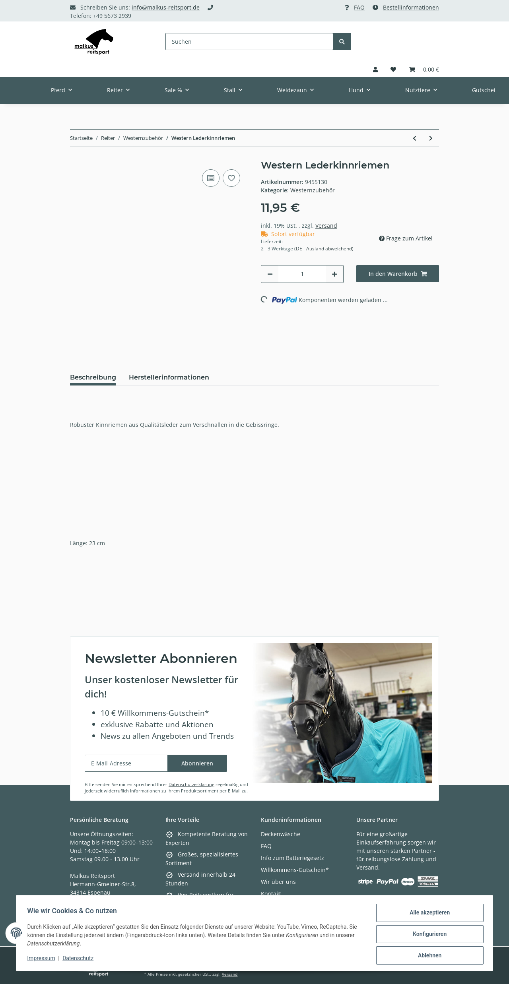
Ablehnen (427, 956)
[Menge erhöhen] (334, 274)
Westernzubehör (312, 190)
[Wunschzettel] (393, 69)
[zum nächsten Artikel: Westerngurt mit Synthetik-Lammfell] (431, 138)
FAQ (359, 7)
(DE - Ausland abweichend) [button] (324, 248)
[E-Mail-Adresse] (126, 763)
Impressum (43, 959)
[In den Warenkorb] (397, 273)
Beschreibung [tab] (93, 377)
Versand (326, 225)
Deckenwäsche (280, 834)
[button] (375, 69)
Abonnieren (197, 763)
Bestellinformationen (411, 7)
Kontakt (271, 893)
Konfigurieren (428, 935)
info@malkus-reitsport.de (166, 7)
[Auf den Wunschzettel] (231, 178)
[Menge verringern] (270, 274)
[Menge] (302, 274)
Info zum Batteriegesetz (292, 858)
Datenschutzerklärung (191, 784)
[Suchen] (249, 41)
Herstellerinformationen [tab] (169, 377)
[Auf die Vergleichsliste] (211, 178)
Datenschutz (79, 959)
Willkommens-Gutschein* (295, 870)
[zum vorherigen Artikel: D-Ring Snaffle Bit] (414, 138)
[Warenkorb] (423, 69)
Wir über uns (278, 881)
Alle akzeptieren (428, 914)
